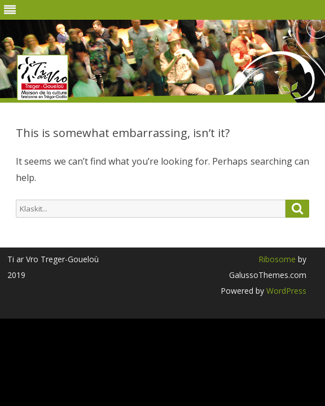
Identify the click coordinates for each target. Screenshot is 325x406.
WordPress (285, 290)
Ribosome (277, 259)
